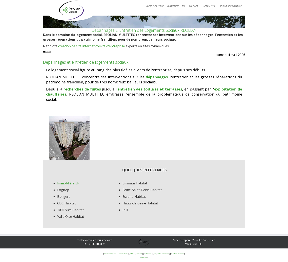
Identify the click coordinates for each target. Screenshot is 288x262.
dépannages (157, 77)
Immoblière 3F (68, 183)
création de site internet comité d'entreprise (91, 46)
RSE (131, 254)
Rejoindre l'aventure (161, 254)
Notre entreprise (110, 254)
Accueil (144, 257)
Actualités (148, 254)
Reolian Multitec (177, 254)
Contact (139, 254)
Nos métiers (123, 254)
